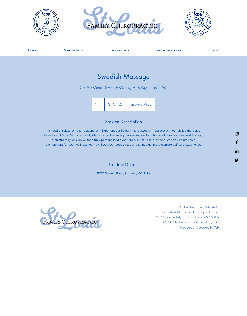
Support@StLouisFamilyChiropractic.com (190, 212)
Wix (216, 227)
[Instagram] (236, 133)
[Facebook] (236, 142)
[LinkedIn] (236, 151)
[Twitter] (236, 160)
